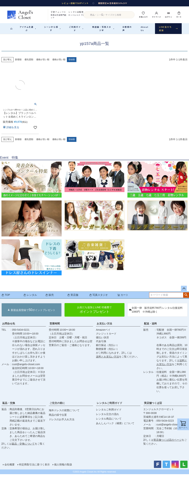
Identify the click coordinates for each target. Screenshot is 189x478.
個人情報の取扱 (63, 468)
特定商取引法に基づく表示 (34, 468)
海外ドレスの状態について (64, 414)
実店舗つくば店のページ (168, 443)
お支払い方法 (104, 327)
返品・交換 (8, 406)
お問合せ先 (8, 327)
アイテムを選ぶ (28, 28)
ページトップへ (184, 292)
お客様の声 (127, 28)
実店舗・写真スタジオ (103, 28)
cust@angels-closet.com (26, 368)
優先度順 (28, 63)
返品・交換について (23, 447)
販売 (49, 298)
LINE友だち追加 (168, 28)
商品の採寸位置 (58, 418)
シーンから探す (52, 28)
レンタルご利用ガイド (109, 406)
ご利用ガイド (76, 28)
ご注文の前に (57, 406)
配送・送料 (150, 327)
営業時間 (55, 327)
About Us (144, 28)
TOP (5, 298)
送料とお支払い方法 (107, 360)
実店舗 (72, 298)
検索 (186, 298)
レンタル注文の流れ (107, 417)
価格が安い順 (42, 63)
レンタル (30, 298)
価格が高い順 (58, 63)
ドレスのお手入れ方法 (61, 423)
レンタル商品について (109, 422)
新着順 (18, 63)
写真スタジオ (98, 298)
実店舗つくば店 (153, 406)
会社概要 (9, 468)
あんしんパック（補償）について (115, 427)
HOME (4, 36)
